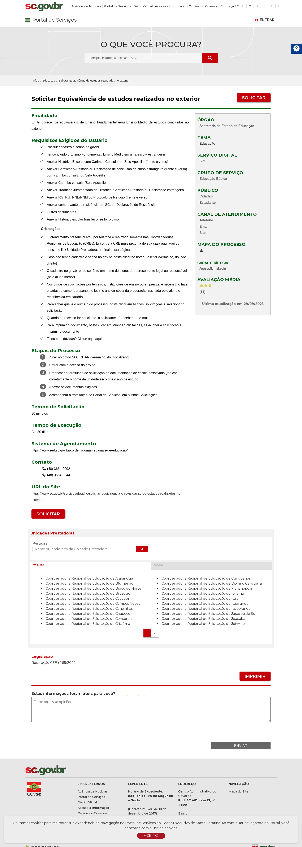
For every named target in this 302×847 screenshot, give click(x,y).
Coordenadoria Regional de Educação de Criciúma (88, 624)
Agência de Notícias (86, 6)
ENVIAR (240, 746)
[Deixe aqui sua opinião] (151, 709)
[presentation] (239, 731)
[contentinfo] (110, 122)
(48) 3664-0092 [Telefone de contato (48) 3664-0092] (58, 469)
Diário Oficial (143, 6)
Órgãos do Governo (203, 6)
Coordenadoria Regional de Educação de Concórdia (89, 619)
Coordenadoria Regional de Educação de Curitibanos (205, 578)
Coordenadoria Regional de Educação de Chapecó (88, 614)
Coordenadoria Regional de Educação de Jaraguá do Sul (208, 614)
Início (36, 80)
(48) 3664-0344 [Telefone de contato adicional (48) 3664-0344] (58, 475)
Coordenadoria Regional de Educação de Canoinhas (89, 609)
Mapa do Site (238, 791)
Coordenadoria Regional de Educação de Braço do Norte (93, 588)
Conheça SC (229, 6)
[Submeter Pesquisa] (210, 58)
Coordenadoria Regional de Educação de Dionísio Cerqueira (211, 583)
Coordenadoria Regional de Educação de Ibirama (202, 593)
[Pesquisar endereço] (142, 549)
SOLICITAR (254, 97)
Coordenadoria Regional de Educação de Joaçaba (203, 619)
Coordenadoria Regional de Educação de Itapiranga (204, 604)
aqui (171, 243)
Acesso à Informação (170, 6)
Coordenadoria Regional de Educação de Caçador (87, 599)
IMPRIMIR (255, 676)
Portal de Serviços (117, 6)
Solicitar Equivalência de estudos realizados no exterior (115, 98)
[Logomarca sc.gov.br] (44, 6)
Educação (207, 143)
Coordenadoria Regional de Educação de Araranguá (89, 578)
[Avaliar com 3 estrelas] (133, 693)
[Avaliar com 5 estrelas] (144, 693)
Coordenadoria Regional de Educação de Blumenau (90, 583)
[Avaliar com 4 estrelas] (138, 693)
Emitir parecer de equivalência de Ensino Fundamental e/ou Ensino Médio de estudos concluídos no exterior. (110, 125)
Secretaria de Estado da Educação (226, 126)
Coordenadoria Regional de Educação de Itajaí (200, 599)
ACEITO (151, 836)
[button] (27, 20)
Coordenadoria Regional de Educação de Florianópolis (207, 588)
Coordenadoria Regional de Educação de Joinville (203, 624)
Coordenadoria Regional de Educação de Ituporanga (205, 609)
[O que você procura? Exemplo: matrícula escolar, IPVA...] (143, 58)
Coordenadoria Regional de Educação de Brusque (88, 593)
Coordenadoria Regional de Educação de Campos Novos (93, 604)
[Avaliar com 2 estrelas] (127, 693)
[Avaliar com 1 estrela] (122, 693)
